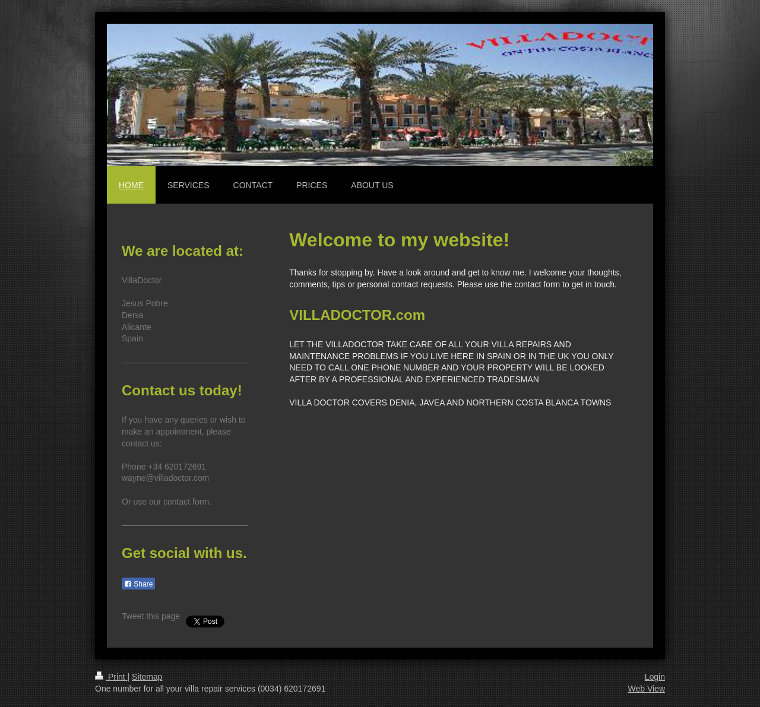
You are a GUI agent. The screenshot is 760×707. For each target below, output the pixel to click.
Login (655, 676)
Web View (646, 688)
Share (138, 584)
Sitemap (147, 676)
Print (111, 676)
